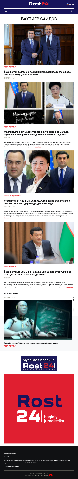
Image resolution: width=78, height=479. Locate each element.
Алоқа (6, 456)
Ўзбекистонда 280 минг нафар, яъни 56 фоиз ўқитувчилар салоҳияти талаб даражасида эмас (37, 273)
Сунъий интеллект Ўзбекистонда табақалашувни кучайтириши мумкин (31, 343)
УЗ (69, 4)
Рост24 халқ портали (12, 196)
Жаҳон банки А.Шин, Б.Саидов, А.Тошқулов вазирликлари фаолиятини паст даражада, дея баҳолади (37, 202)
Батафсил (38, 147)
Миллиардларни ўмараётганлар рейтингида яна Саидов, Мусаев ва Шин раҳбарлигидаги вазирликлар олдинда (36, 133)
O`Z (73, 4)
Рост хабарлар (10, 67)
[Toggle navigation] (6, 11)
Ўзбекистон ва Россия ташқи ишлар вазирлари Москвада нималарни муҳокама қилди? (37, 73)
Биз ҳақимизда (10, 454)
